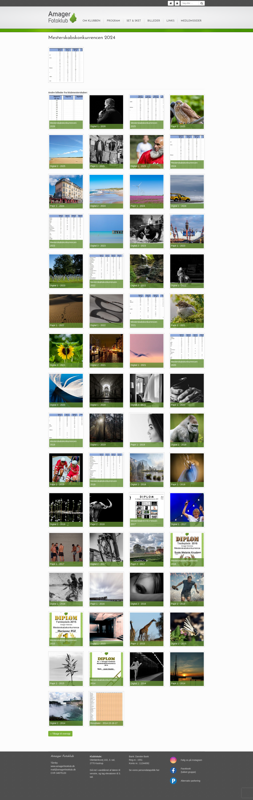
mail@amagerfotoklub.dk (63, 769)
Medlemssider (191, 21)
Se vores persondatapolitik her (144, 770)
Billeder (153, 21)
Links (170, 21)
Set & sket (133, 21)
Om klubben (91, 21)
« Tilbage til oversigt (60, 733)
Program (113, 21)
